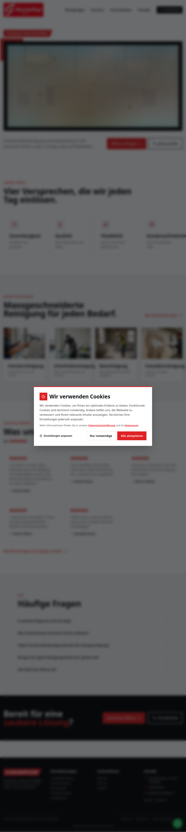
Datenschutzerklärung (101, 425)
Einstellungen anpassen (56, 435)
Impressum (131, 425)
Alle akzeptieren (132, 436)
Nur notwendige (101, 436)
